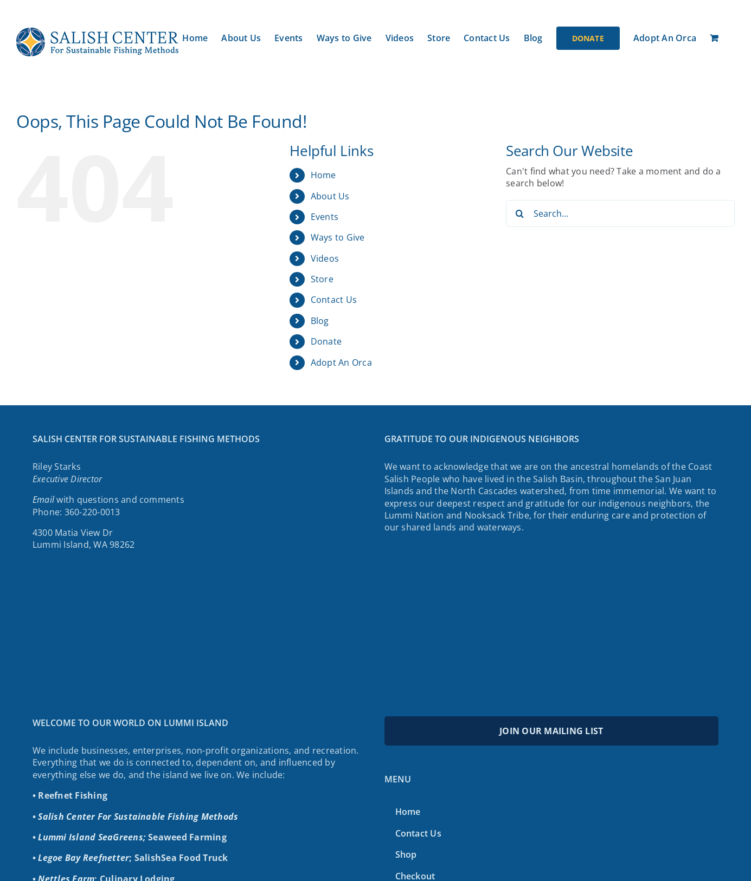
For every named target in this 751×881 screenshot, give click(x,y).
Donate (326, 341)
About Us (330, 196)
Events (324, 217)
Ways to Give (338, 237)
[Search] (519, 213)
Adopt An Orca (341, 362)
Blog (320, 321)
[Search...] (620, 213)
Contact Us (334, 300)
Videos (325, 258)
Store (322, 279)
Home (323, 175)
